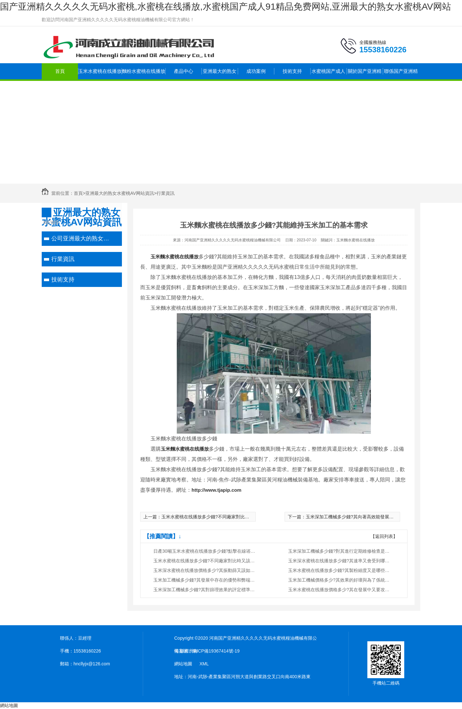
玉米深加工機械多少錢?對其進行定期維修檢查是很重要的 (339, 551)
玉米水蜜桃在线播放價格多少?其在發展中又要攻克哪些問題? (339, 589)
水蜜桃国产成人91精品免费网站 (328, 73)
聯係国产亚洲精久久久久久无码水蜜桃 (401, 73)
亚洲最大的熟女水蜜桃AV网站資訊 (219, 73)
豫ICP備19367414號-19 (216, 650)
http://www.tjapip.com (216, 490)
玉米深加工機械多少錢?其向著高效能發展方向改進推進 (361, 516)
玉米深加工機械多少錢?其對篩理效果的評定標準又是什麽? (204, 589)
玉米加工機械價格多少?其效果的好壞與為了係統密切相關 (339, 580)
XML (204, 663)
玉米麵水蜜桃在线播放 (174, 256)
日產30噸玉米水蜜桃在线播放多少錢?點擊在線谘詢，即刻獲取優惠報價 (204, 551)
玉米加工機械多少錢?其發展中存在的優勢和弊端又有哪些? (204, 580)
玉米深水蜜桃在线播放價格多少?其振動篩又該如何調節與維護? (204, 570)
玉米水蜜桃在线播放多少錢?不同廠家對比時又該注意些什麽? (222, 516)
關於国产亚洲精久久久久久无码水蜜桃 (364, 73)
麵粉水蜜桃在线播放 (143, 71)
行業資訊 (166, 193)
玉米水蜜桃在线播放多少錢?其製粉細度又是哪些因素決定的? (339, 570)
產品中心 (183, 71)
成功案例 (256, 71)
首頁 (60, 71)
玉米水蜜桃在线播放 (100, 71)
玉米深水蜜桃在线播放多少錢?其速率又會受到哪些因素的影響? (339, 560)
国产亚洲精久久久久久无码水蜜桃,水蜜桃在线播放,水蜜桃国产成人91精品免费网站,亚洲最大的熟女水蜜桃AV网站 (225, 7)
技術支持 (292, 71)
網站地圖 (183, 663)
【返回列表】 (384, 536)
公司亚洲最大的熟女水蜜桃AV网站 (81, 238)
